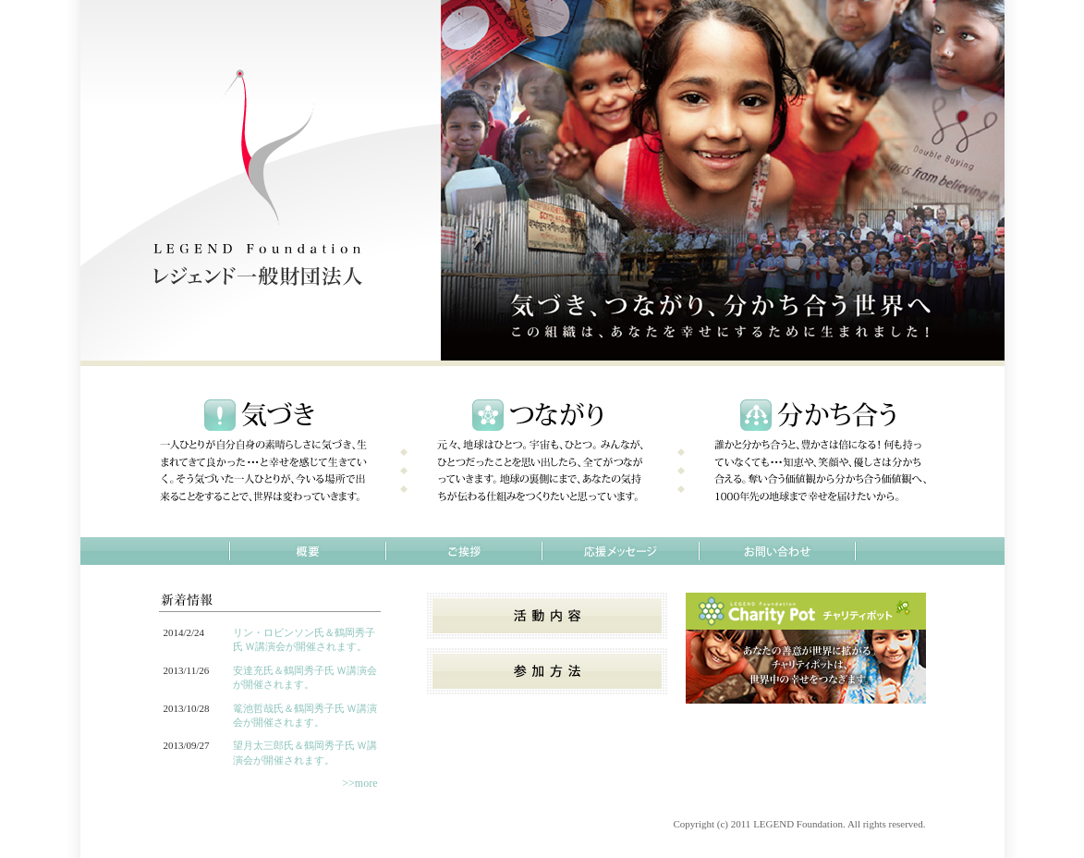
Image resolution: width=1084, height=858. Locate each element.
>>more (359, 783)
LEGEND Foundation (798, 823)
